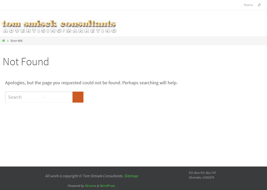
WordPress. (107, 185)
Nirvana (90, 185)
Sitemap (131, 175)
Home (248, 5)
